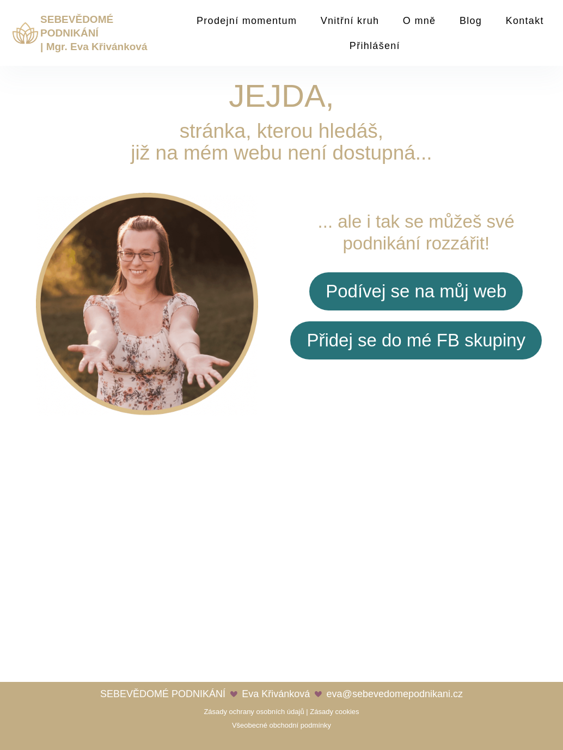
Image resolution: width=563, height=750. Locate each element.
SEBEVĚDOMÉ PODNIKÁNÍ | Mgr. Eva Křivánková (93, 33)
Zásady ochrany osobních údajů (254, 712)
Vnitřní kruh (350, 20)
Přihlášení (375, 45)
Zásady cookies (333, 712)
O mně (419, 20)
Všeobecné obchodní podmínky (281, 725)
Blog (471, 20)
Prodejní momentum (247, 20)
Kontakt (525, 20)
